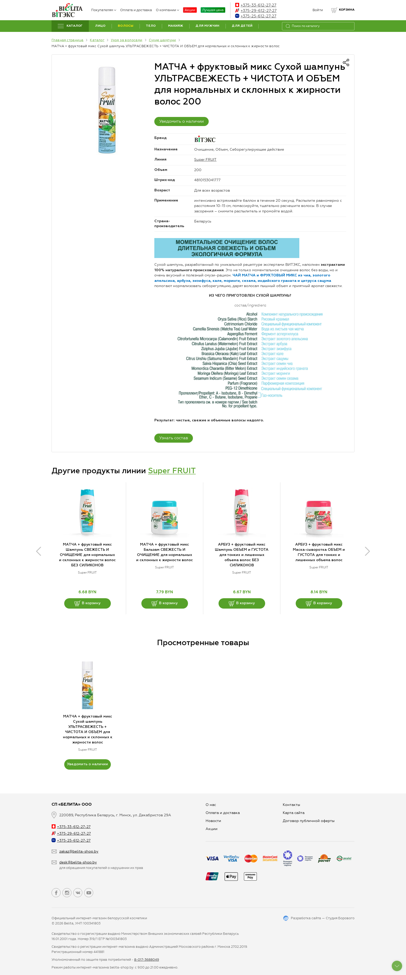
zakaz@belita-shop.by (78, 851)
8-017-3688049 (146, 960)
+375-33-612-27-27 (255, 5)
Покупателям (103, 10)
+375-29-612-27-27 (256, 10)
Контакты (291, 805)
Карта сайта (293, 813)
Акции (190, 10)
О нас (211, 805)
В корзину (87, 603)
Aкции (212, 829)
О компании (167, 10)
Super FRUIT (205, 159)
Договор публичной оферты (309, 821)
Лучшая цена (213, 10)
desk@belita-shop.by (78, 862)
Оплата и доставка (136, 10)
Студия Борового (340, 918)
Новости (213, 821)
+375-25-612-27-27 (255, 16)
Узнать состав (173, 437)
